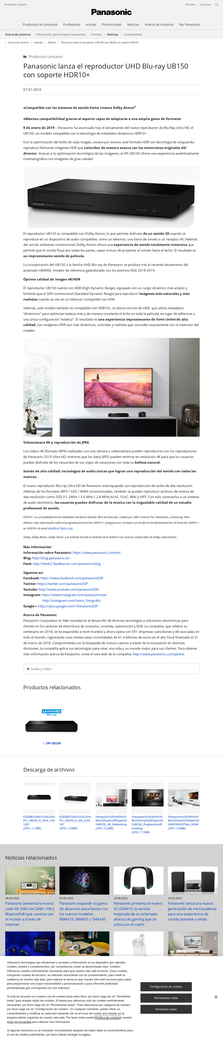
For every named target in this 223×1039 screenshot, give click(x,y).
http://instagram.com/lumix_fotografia (71, 600)
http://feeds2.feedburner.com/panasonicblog (67, 563)
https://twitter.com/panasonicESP (62, 583)
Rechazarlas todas (166, 998)
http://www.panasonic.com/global (158, 654)
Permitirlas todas (166, 1009)
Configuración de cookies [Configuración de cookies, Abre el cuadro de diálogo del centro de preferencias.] (166, 986)
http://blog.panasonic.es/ (51, 558)
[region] (111, 997)
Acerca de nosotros (18, 34)
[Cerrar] (216, 997)
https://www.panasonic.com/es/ (97, 552)
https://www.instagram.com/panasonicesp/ (74, 595)
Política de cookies (107, 1017)
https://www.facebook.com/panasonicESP (72, 578)
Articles (52, 42)
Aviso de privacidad (19, 1022)
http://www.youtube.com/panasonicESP (69, 589)
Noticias (38, 42)
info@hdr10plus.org (60, 528)
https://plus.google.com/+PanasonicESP (68, 606)
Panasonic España (15, 4)
